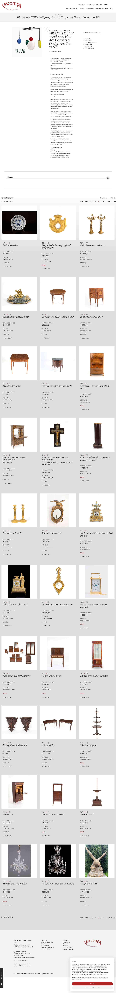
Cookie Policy (67, 963)
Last (114, 217)
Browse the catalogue (88, 45)
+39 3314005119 (20, 967)
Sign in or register (90, 32)
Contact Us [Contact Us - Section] (90, 4)
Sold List (88, 38)
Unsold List (88, 40)
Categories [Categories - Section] (90, 8)
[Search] (58, 177)
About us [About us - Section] (82, 4)
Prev (86, 217)
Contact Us (45, 964)
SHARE (106, 4)
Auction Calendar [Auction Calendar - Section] (72, 8)
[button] (18, 187)
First (81, 217)
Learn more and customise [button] (92, 987)
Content (66, 956)
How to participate (47, 963)
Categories (45, 961)
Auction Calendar (47, 957)
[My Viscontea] (111, 4)
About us (44, 956)
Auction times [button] (57, 148)
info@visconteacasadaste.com (60, 96)
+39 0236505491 (20, 969)
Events (43, 959)
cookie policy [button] (97, 971)
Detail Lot (8, 282)
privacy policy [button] (98, 966)
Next (108, 217)
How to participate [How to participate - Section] (102, 8)
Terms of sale (89, 48)
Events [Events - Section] (82, 8)
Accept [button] (92, 983)
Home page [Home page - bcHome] (58, 15)
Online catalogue (90, 42)
